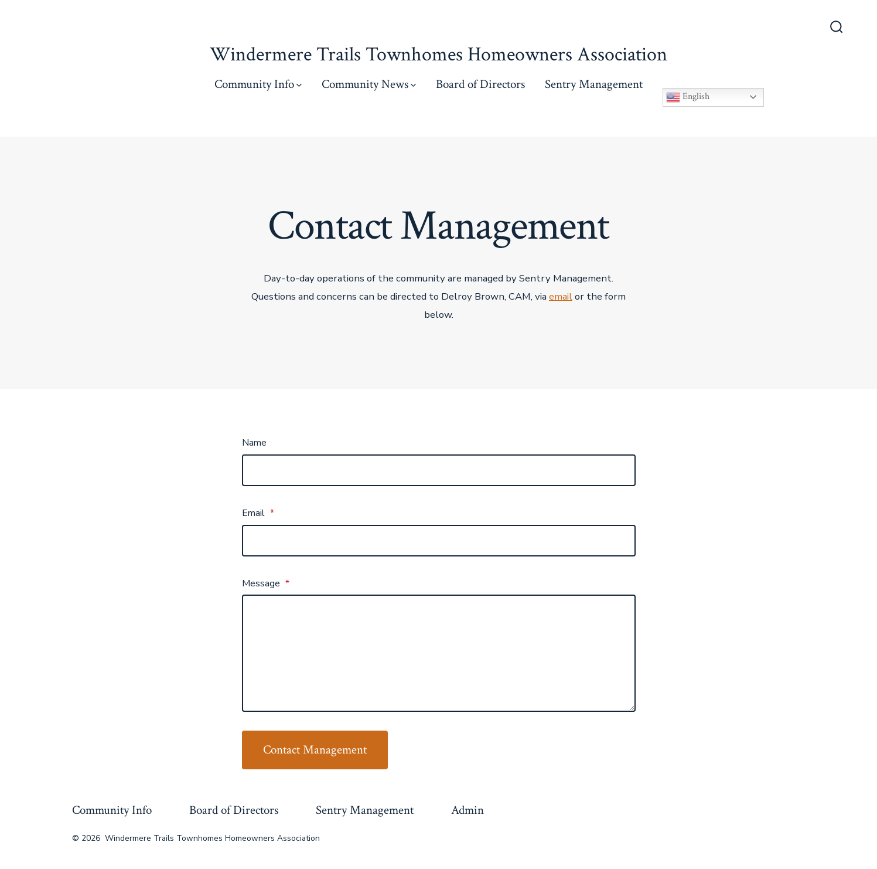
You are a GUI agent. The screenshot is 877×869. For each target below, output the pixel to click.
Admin (467, 810)
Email (258, 513)
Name (254, 442)
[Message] (439, 653)
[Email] (439, 540)
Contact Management (315, 750)
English (687, 97)
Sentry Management (594, 84)
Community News (369, 84)
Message (265, 583)
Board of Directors (480, 84)
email (560, 296)
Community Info (258, 84)
